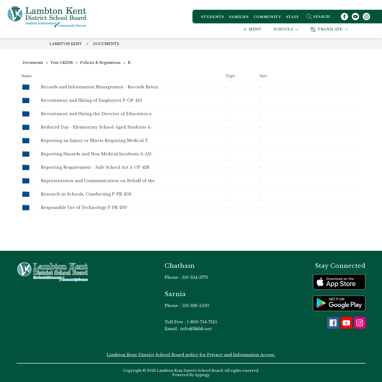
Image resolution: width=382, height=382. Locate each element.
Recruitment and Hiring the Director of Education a (96, 113)
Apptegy (202, 375)
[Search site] (323, 16)
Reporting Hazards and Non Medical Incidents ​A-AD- (97, 153)
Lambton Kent (65, 44)
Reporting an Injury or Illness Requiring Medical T (94, 140)
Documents (106, 44)
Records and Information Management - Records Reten (99, 86)
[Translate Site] (335, 29)
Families (239, 17)
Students (212, 17)
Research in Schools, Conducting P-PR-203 (86, 194)
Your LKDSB (61, 62)
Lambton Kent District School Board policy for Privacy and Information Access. (191, 354)
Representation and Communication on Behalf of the (98, 180)
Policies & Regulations (100, 62)
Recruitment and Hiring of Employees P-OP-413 (91, 100)
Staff (292, 17)
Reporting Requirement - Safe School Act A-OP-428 (95, 167)
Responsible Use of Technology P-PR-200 (84, 207)
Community (267, 17)
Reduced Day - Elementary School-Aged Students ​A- (96, 127)
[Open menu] (257, 29)
